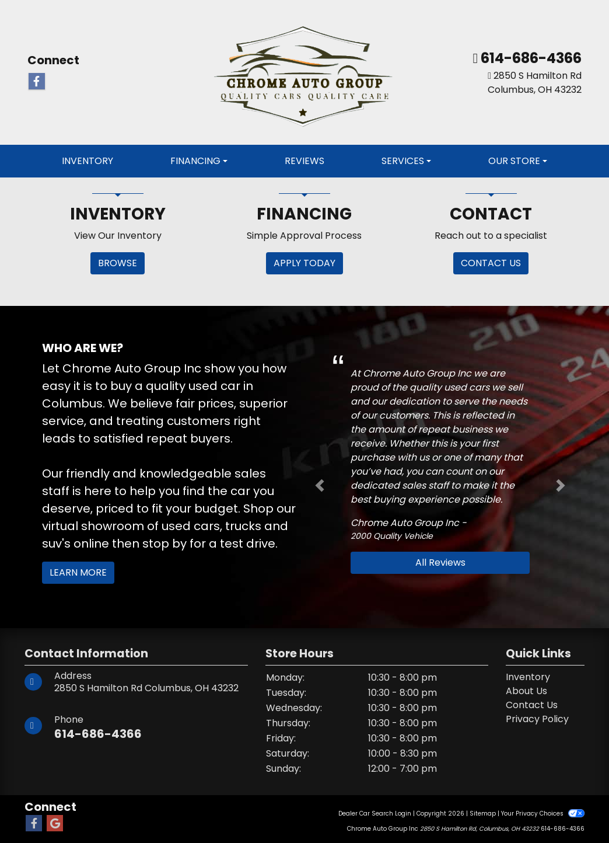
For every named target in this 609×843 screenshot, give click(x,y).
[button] (319, 486)
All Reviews (440, 562)
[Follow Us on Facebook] (37, 81)
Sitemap (483, 813)
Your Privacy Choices (542, 813)
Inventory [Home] (528, 677)
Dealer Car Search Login (374, 813)
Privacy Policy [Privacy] (537, 719)
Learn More (78, 572)
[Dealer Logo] (304, 72)
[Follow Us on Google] (55, 823)
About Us (526, 691)
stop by (164, 543)
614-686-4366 (530, 58)
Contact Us (532, 705)
